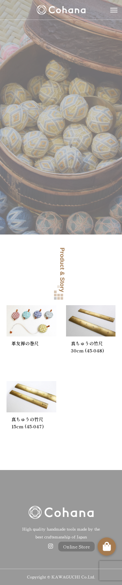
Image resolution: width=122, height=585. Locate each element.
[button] (107, 546)
